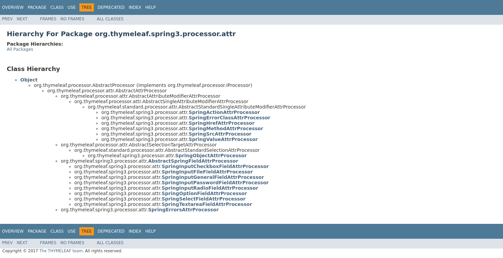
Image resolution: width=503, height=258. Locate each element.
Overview (13, 7)
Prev (7, 19)
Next (22, 19)
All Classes (110, 19)
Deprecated (111, 7)
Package (37, 7)
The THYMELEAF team (60, 251)
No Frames (72, 19)
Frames (48, 19)
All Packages (20, 49)
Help (150, 7)
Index (135, 7)
